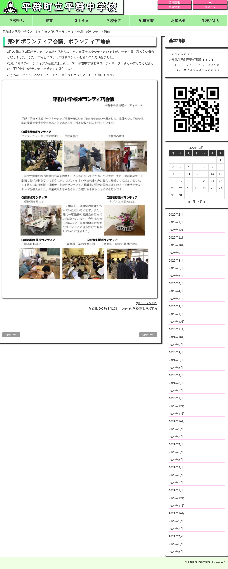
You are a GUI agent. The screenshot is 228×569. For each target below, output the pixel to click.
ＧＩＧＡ (81, 21)
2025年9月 (176, 253)
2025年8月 (176, 260)
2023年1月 (176, 490)
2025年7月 (176, 268)
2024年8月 (176, 352)
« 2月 (191, 201)
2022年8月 (176, 528)
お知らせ (178, 21)
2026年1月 (176, 222)
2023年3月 (176, 475)
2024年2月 (176, 390)
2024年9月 (176, 345)
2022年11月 (177, 505)
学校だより (210, 21)
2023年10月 (177, 421)
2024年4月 (176, 375)
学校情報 (138, 308)
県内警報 (174, 7)
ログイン (209, 7)
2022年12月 (177, 498)
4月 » (201, 201)
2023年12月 (177, 406)
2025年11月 (177, 237)
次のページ (148, 334)
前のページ (11, 334)
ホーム (210, 2)
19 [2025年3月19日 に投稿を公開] (196, 181)
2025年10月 (177, 245)
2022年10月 (177, 513)
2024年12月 (177, 322)
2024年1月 (176, 398)
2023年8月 (176, 436)
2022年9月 (176, 521)
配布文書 (146, 21)
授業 (49, 21)
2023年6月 (176, 452)
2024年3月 (176, 383)
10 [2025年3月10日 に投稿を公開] (180, 174)
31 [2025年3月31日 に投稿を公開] (180, 195)
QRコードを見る (146, 303)
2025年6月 (176, 276)
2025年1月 (176, 314)
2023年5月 (176, 459)
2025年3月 (176, 299)
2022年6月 (176, 544)
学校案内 (113, 21)
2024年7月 (176, 360)
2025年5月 (176, 283)
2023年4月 (176, 467)
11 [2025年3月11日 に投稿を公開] (188, 174)
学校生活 (16, 21)
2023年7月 (176, 444)
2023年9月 (176, 429)
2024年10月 (177, 337)
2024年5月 (176, 368)
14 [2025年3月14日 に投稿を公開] (212, 174)
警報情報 (174, 2)
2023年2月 (176, 482)
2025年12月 (177, 230)
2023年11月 (177, 413)
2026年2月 (176, 214)
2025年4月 (176, 291)
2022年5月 (176, 551)
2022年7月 (176, 536)
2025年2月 (176, 306)
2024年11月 (177, 329)
